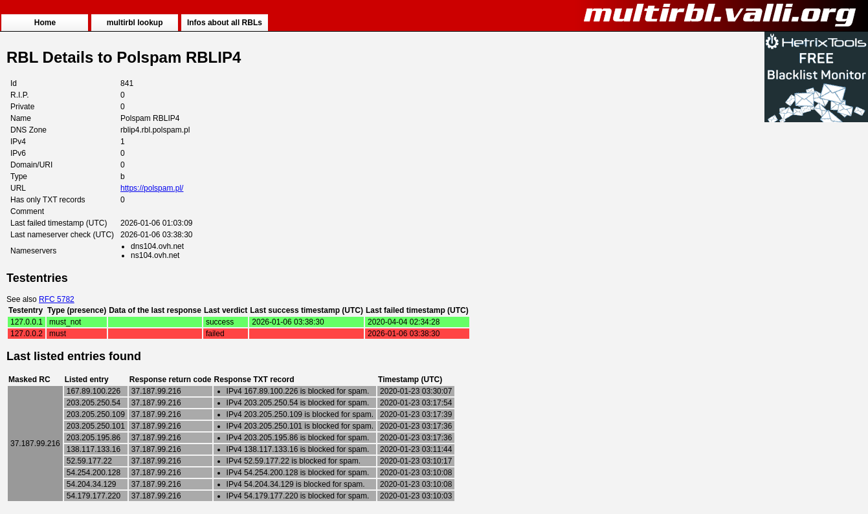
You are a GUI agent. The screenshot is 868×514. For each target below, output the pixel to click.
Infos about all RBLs (224, 22)
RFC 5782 (56, 299)
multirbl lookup (135, 22)
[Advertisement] (816, 318)
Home (45, 22)
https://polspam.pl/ (151, 188)
